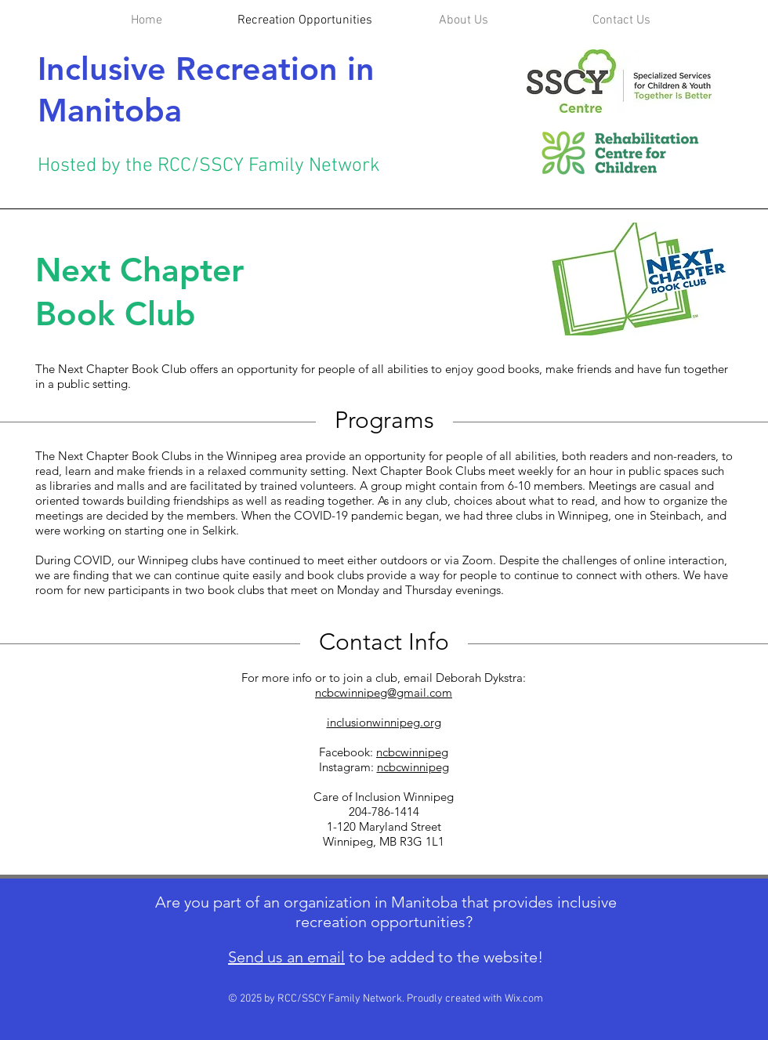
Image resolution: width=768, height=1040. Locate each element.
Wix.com (524, 999)
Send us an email (286, 957)
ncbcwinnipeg (412, 752)
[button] (463, 20)
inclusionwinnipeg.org (384, 722)
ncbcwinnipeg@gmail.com (383, 692)
